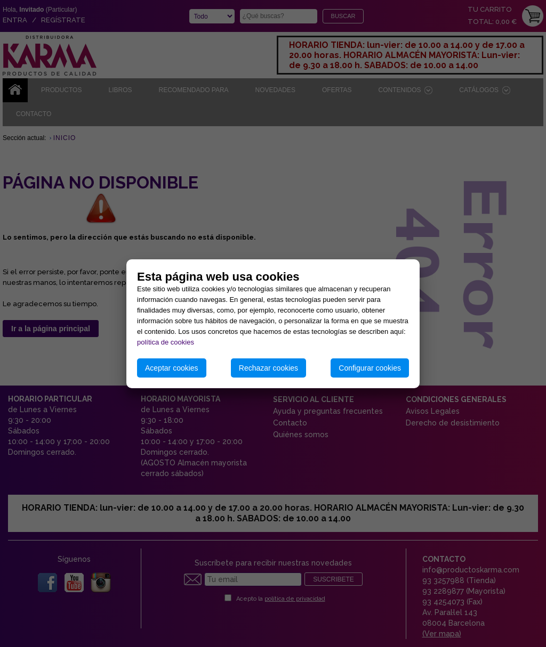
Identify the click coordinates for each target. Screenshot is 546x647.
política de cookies (165, 342)
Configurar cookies (370, 368)
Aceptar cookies (171, 368)
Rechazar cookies (268, 368)
